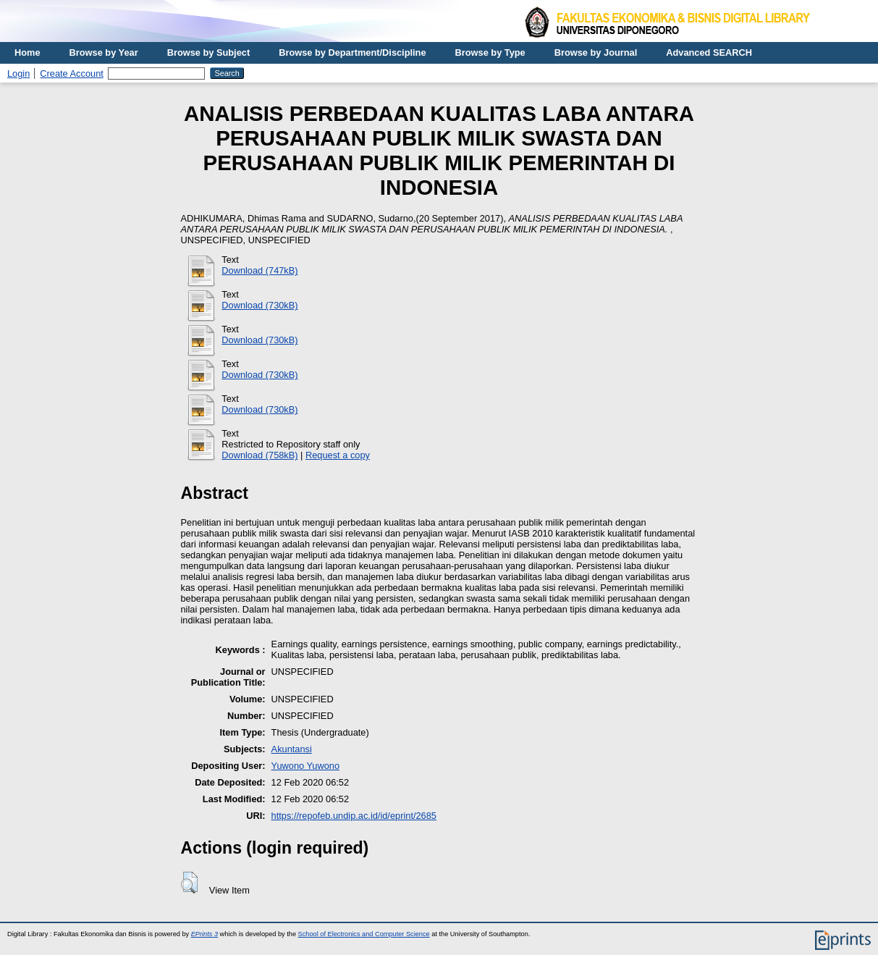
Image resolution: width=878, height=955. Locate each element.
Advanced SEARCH (709, 52)
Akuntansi (291, 749)
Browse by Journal (596, 52)
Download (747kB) (259, 270)
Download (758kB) (259, 455)
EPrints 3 (204, 934)
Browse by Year (103, 52)
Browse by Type (490, 52)
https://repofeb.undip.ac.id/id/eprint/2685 (353, 815)
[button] (189, 882)
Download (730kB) (259, 305)
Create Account (72, 73)
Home (27, 52)
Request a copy (337, 455)
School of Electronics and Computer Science (364, 934)
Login (18, 73)
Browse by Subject (208, 52)
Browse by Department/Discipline (352, 52)
